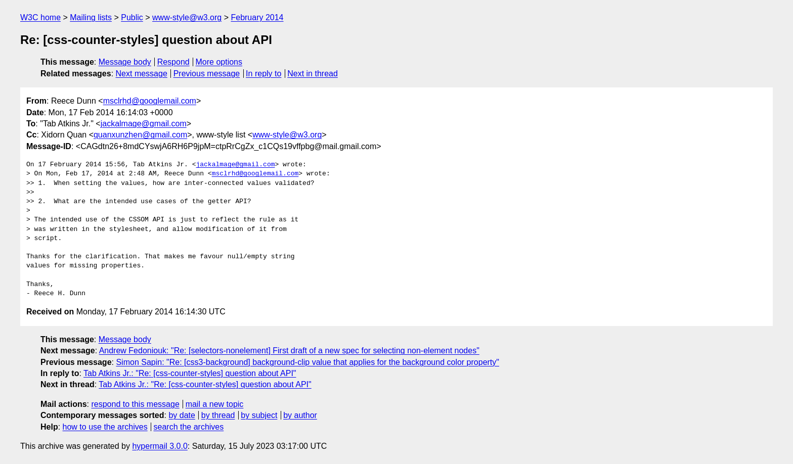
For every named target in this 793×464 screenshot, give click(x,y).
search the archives (189, 427)
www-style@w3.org (187, 17)
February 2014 (257, 17)
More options (219, 62)
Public (132, 17)
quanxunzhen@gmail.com (140, 134)
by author (300, 415)
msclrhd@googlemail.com (149, 101)
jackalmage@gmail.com (144, 123)
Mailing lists (91, 17)
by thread (218, 415)
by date (181, 415)
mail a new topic (215, 404)
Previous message (206, 73)
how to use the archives (105, 427)
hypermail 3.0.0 (159, 446)
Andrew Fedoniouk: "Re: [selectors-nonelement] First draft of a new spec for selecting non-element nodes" (289, 350)
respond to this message (135, 404)
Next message (141, 73)
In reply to (263, 73)
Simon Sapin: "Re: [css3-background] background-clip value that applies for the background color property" (307, 362)
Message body (125, 62)
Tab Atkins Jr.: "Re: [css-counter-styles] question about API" (189, 373)
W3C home (40, 17)
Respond (173, 62)
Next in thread (312, 73)
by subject (259, 415)
